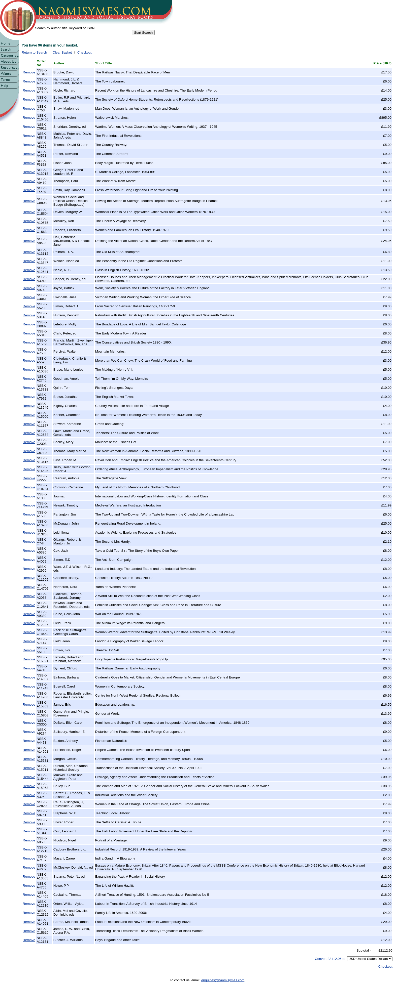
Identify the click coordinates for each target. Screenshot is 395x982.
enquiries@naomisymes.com (222, 980)
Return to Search (34, 52)
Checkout (84, 52)
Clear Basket (62, 52)
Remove (29, 72)
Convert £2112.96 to (330, 959)
